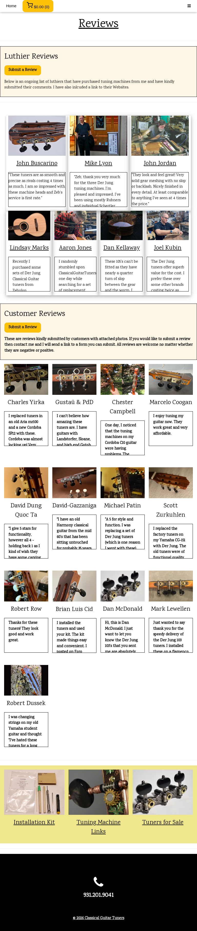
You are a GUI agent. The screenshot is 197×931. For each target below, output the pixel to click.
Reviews (98, 24)
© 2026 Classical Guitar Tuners (98, 918)
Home (11, 6)
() (38, 5)
